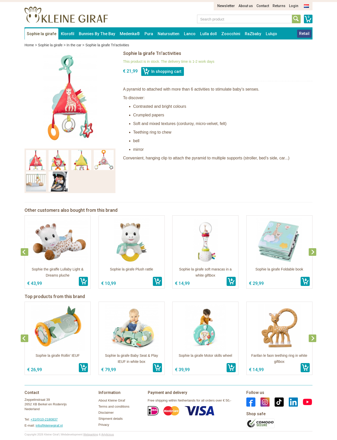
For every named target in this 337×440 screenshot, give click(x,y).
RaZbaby (253, 33)
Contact (262, 6)
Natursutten (168, 33)
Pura (149, 33)
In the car (74, 45)
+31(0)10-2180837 (44, 419)
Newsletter (226, 6)
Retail (304, 33)
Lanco (190, 33)
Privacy (104, 425)
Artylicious (107, 434)
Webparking (90, 434)
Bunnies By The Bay (97, 33)
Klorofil (67, 33)
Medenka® (130, 33)
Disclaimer (106, 412)
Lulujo (271, 33)
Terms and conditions (114, 406)
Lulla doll (208, 33)
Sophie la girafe (41, 33)
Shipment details (111, 419)
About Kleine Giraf (112, 400)
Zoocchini (230, 33)
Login (293, 6)
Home (29, 45)
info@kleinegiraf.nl (49, 425)
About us (245, 6)
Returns (279, 6)
